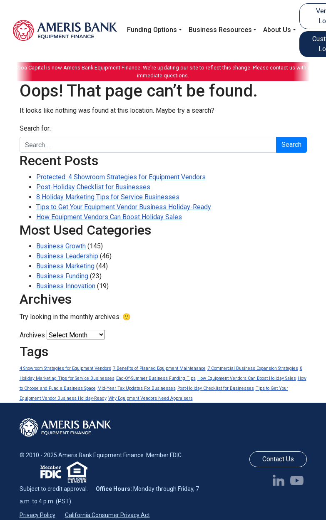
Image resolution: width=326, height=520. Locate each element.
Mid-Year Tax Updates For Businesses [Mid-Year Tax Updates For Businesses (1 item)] (136, 388)
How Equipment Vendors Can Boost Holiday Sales (109, 217)
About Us (277, 30)
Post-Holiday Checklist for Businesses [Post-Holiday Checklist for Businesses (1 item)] (215, 388)
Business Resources (220, 30)
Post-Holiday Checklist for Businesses (93, 187)
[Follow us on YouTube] (298, 480)
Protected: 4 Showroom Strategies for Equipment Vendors (121, 177)
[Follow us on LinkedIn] (280, 480)
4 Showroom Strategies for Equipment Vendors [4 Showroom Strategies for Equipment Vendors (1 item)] (65, 368)
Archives (32, 335)
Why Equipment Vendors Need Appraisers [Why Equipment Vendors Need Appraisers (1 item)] (150, 398)
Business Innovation (65, 286)
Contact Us (278, 459)
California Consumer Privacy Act (107, 515)
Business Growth (61, 246)
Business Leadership (67, 256)
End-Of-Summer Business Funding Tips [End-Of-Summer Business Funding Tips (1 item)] (156, 378)
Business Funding (62, 276)
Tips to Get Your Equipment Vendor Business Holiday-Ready (123, 207)
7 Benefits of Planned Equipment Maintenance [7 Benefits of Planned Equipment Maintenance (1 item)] (159, 368)
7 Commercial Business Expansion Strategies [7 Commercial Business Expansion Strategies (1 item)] (252, 368)
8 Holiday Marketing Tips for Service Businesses (107, 197)
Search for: (35, 128)
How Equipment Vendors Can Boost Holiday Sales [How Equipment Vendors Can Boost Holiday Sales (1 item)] (246, 378)
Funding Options (152, 30)
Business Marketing (65, 266)
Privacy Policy (37, 515)
